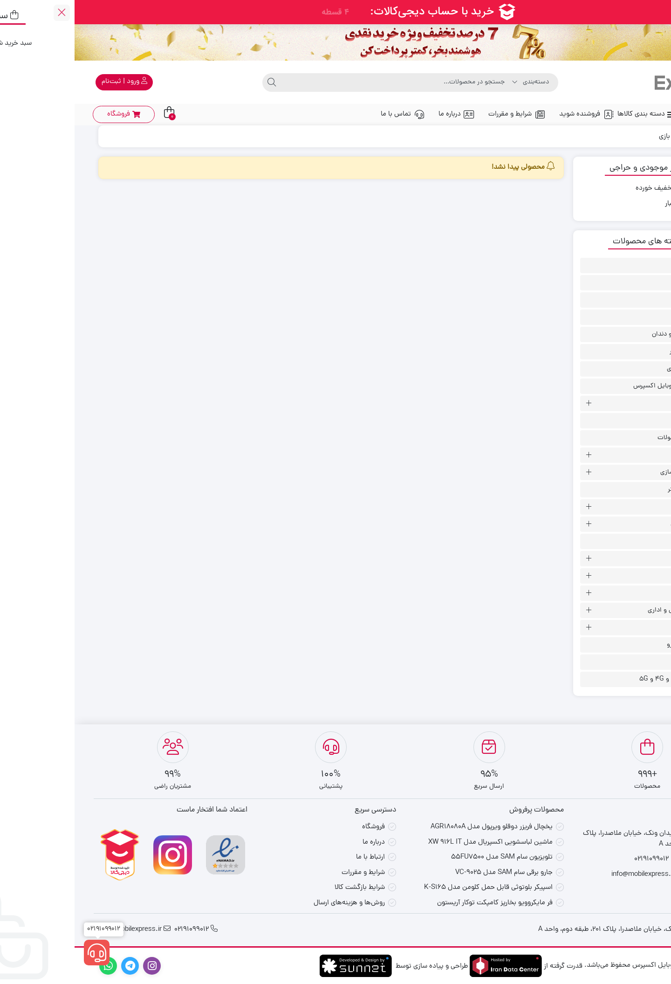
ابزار (632, 265)
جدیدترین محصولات (610, 438)
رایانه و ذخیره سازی (611, 472)
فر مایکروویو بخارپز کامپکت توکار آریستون (420, 903)
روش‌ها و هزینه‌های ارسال (274, 903)
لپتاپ (629, 593)
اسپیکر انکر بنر (618, 283)
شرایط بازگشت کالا (285, 887)
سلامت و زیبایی (616, 524)
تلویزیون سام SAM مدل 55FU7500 (427, 857)
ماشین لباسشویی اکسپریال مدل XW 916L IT (416, 842)
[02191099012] (22, 952)
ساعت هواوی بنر (615, 490)
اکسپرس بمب (619, 300)
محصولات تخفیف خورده (595, 189)
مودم (630, 662)
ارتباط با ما (295, 857)
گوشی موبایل (619, 559)
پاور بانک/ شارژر (616, 352)
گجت (630, 541)
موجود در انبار (610, 204)
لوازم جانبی (623, 628)
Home (633, 136)
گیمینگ (626, 576)
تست (630, 421)
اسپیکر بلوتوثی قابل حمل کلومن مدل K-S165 (413, 887)
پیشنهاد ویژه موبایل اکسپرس (598, 386)
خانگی (629, 455)
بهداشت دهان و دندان (607, 334)
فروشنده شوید (512, 114)
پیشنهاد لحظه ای (614, 369)
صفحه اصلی (627, 114)
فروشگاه (299, 827)
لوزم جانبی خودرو (614, 645)
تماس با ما (328, 114)
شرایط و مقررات (442, 114)
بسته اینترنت (620, 317)
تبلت (630, 403)
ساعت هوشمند (616, 507)
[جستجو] (321, 82)
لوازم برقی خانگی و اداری (605, 610)
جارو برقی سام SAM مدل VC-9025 (429, 872)
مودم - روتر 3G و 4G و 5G (601, 679)
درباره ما (382, 114)
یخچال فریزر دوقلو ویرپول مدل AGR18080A (417, 827)
